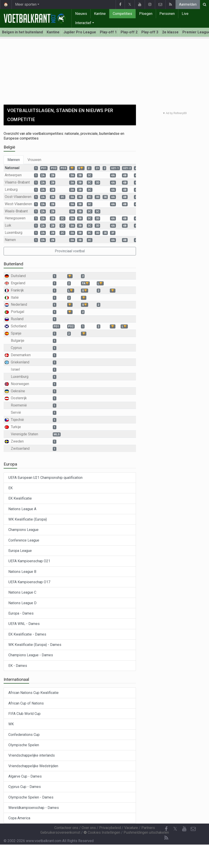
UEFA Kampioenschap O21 (29, 561)
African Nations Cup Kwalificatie (33, 693)
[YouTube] (184, 828)
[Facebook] (166, 828)
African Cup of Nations (26, 703)
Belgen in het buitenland (22, 32)
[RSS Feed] (166, 837)
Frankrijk (17, 290)
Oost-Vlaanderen (18, 197)
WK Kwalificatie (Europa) (27, 519)
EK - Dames (17, 665)
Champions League (23, 530)
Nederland (19, 304)
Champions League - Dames (30, 655)
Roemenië (19, 405)
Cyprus (16, 348)
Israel (15, 369)
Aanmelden (188, 4)
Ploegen (145, 13)
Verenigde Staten (24, 434)
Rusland (17, 319)
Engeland (18, 283)
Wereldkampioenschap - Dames (33, 808)
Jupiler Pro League (79, 32)
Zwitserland (20, 448)
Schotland (18, 326)
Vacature (131, 828)
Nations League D (22, 603)
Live (185, 13)
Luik (8, 225)
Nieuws (81, 13)
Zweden (17, 441)
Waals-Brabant (16, 211)
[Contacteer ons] (193, 828)
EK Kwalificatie (20, 498)
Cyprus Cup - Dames (24, 787)
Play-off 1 (108, 32)
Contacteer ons (66, 828)
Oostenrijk (19, 398)
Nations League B (22, 571)
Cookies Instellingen (102, 832)
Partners (148, 828)
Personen (167, 13)
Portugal (17, 312)
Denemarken (21, 355)
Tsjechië (17, 420)
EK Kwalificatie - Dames (27, 634)
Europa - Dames (21, 613)
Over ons (89, 828)
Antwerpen (13, 175)
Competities (122, 13)
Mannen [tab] (13, 160)
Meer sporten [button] (26, 4)
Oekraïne (18, 391)
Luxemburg (13, 232)
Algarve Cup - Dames (25, 776)
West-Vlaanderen (18, 204)
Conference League (23, 540)
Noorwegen (20, 384)
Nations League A (22, 509)
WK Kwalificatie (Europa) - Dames (34, 645)
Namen (10, 240)
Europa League (20, 551)
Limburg (11, 189)
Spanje (16, 333)
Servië (16, 412)
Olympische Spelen (23, 745)
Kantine (100, 13)
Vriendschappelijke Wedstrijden (33, 766)
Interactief (83, 23)
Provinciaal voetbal (70, 251)
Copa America (19, 818)
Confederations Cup (24, 734)
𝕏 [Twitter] (175, 829)
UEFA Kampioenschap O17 (29, 582)
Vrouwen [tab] (34, 160)
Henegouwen (15, 218)
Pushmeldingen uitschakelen (146, 832)
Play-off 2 (129, 32)
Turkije (16, 427)
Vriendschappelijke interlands (31, 755)
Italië (15, 297)
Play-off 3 (149, 32)
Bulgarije (17, 340)
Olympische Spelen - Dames (30, 797)
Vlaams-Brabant (17, 182)
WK (11, 724)
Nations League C (22, 592)
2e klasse (170, 32)
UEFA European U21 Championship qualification (45, 477)
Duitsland (18, 276)
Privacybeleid (110, 828)
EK (10, 488)
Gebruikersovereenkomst (60, 832)
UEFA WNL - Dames (24, 624)
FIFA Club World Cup (24, 714)
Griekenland (20, 362)
